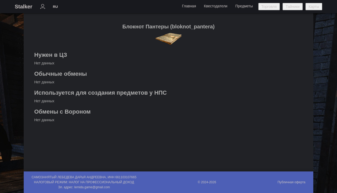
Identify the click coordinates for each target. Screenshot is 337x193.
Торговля (269, 6)
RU (55, 7)
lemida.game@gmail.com (92, 187)
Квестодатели (215, 6)
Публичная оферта (291, 182)
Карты (314, 6)
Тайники (293, 6)
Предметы (244, 6)
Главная (189, 6)
